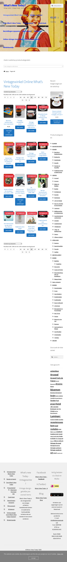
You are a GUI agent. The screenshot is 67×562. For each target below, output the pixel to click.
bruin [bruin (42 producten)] (52, 395)
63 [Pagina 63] (20, 97)
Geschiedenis (58, 294)
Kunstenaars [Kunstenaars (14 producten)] (53, 413)
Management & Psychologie (58, 309)
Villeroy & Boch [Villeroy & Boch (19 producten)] (58, 441)
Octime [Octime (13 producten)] (52, 419)
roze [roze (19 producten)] (59, 429)
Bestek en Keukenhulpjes (58, 153)
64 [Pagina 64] (24, 97)
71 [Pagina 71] (22, 100)
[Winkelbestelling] (13, 92)
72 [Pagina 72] (26, 100)
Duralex (56, 195)
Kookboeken (57, 300)
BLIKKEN (54, 143)
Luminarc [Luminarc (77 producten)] (55, 416)
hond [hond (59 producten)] (58, 403)
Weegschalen (58, 279)
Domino (56, 243)
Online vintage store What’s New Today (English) (21, 39)
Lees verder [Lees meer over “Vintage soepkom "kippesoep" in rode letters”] (31, 130)
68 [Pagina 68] (38, 97)
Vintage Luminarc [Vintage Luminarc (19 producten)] (55, 448)
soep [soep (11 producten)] (55, 432)
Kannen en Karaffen (57, 166)
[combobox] (33, 66)
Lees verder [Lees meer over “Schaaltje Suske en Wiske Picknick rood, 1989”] (43, 122)
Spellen (56, 252)
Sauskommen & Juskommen (58, 217)
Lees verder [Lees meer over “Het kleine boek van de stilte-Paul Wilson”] (8, 230)
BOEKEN (54, 285)
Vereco (56, 234)
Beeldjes (56, 261)
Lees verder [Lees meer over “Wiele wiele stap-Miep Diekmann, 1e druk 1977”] (31, 235)
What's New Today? (15, 5)
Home (7, 71)
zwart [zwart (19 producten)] (55, 453)
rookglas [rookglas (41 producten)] (54, 429)
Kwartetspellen (58, 246)
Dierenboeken (58, 288)
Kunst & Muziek (58, 303)
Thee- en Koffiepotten (57, 230)
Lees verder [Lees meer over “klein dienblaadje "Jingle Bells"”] (43, 159)
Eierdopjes (57, 198)
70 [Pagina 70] (46, 97)
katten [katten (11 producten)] (56, 411)
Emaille (56, 163)
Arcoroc (56, 181)
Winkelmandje (8, 47)
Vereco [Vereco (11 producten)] (52, 441)
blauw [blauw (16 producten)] (52, 386)
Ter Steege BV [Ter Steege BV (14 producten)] (59, 438)
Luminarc (56, 208)
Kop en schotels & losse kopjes (58, 204)
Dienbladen (57, 160)
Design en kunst (36, 15)
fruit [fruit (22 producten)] (57, 401)
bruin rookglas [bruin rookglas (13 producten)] (59, 396)
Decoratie (57, 267)
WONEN (54, 258)
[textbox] (33, 66)
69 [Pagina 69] (42, 97)
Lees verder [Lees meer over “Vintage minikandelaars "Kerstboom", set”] (31, 161)
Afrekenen (38, 31)
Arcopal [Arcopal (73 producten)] (54, 374)
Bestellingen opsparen (11, 31)
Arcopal (56, 178)
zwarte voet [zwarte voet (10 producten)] (59, 453)
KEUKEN (54, 149)
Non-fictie (57, 313)
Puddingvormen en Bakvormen (58, 171)
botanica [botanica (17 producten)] (53, 393)
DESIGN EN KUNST (57, 146)
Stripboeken (57, 335)
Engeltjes (58, 264)
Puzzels (56, 249)
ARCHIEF (54, 340)
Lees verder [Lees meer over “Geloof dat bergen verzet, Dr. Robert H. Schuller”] (8, 166)
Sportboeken (57, 332)
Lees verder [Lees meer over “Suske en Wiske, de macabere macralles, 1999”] (8, 196)
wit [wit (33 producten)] (51, 453)
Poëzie (56, 316)
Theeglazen (57, 226)
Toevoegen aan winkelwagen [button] (8, 132)
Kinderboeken (58, 297)
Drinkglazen (57, 192)
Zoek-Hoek (42, 23)
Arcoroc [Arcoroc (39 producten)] (59, 384)
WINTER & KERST (56, 255)
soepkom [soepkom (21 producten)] (59, 432)
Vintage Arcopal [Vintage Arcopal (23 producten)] (55, 443)
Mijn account (27, 31)
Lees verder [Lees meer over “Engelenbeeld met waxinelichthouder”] (43, 229)
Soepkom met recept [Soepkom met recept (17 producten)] (56, 434)
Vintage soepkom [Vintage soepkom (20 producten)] (55, 450)
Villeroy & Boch (58, 237)
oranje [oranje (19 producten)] (56, 419)
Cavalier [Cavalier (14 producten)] (52, 398)
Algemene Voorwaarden (13, 492)
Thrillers (56, 338)
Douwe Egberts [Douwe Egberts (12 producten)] (58, 398)
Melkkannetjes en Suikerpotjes (58, 212)
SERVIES (54, 175)
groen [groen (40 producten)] (52, 404)
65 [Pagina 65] (28, 97)
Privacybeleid (28, 23)
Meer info (60, 554)
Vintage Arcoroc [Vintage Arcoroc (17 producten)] (55, 445)
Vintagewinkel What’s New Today (15, 15)
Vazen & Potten (58, 270)
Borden (56, 189)
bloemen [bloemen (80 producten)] (55, 389)
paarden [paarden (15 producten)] (61, 419)
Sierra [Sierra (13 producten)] (51, 432)
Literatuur (57, 306)
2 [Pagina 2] (10, 97)
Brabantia (57, 157)
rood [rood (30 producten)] (56, 426)
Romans (56, 324)
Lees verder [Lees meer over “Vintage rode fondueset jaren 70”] (20, 164)
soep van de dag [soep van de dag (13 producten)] (54, 436)
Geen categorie (56, 282)
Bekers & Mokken (56, 185)
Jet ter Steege (58, 201)
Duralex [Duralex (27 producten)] (53, 401)
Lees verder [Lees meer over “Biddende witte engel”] (20, 232)
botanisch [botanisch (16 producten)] (59, 393)
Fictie (55, 291)
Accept (33, 558)
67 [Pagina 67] (35, 97)
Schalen (56, 220)
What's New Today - (41, 488)
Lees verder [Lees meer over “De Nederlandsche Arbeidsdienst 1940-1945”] (31, 196)
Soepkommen (58, 223)
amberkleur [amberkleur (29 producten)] (54, 371)
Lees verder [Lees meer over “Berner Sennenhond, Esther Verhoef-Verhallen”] (43, 199)
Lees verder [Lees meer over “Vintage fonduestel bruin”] (20, 127)
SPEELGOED (55, 240)
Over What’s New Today (12, 23)
